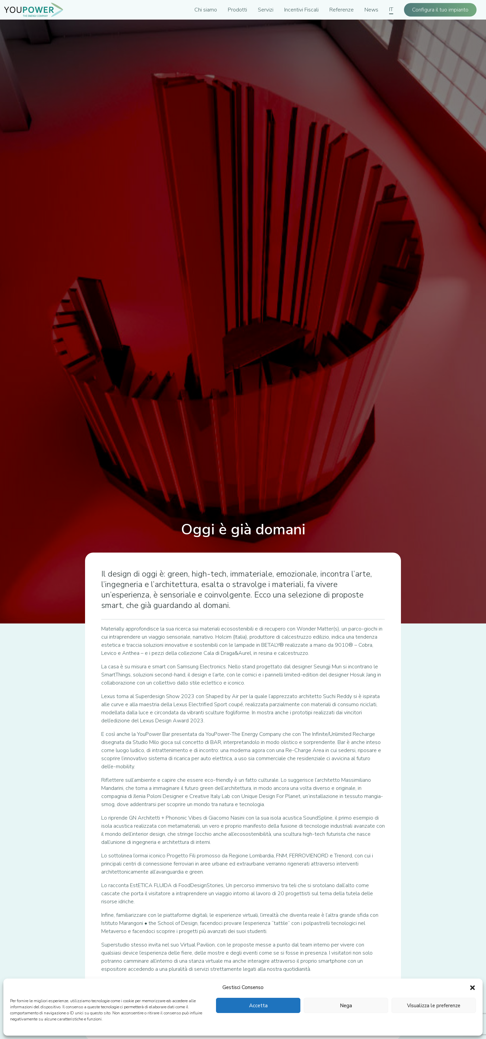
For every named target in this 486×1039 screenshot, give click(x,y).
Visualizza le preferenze (433, 1005)
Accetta (258, 1005)
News (371, 10)
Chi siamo (205, 10)
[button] (472, 987)
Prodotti (237, 10)
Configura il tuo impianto (440, 10)
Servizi (265, 10)
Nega (346, 1005)
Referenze (341, 10)
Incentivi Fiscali (301, 10)
